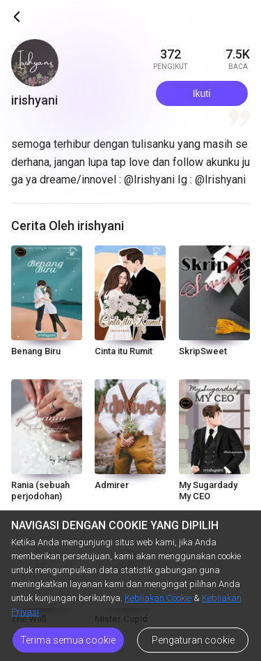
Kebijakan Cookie (158, 598)
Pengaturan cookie (193, 640)
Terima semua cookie (68, 640)
